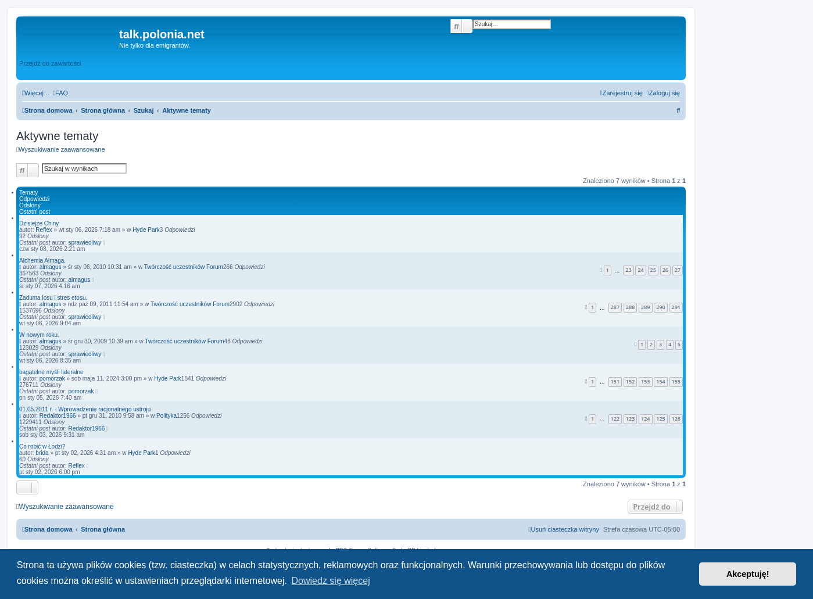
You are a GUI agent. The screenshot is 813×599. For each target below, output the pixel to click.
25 (653, 270)
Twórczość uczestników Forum (183, 267)
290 (660, 307)
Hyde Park (146, 230)
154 (660, 381)
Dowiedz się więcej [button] (331, 581)
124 (645, 418)
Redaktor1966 (58, 416)
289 (645, 307)
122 (615, 418)
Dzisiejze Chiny (39, 223)
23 (628, 270)
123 (630, 418)
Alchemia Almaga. (42, 260)
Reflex (43, 230)
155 (676, 381)
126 (676, 418)
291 (676, 307)
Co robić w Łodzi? (42, 446)
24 (640, 270)
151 (615, 381)
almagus (51, 267)
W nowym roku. (39, 335)
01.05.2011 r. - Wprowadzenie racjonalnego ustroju (85, 409)
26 (665, 270)
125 (660, 418)
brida (41, 453)
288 (630, 307)
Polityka (166, 416)
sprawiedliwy (85, 242)
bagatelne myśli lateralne (51, 372)
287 (615, 307)
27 (678, 270)
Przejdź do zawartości (50, 63)
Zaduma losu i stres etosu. (53, 298)
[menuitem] (60, 92)
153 (645, 381)
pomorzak (52, 378)
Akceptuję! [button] (747, 574)
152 (630, 381)
